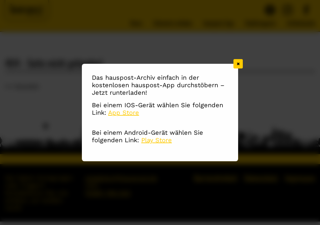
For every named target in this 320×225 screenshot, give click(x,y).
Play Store (156, 140)
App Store (123, 113)
